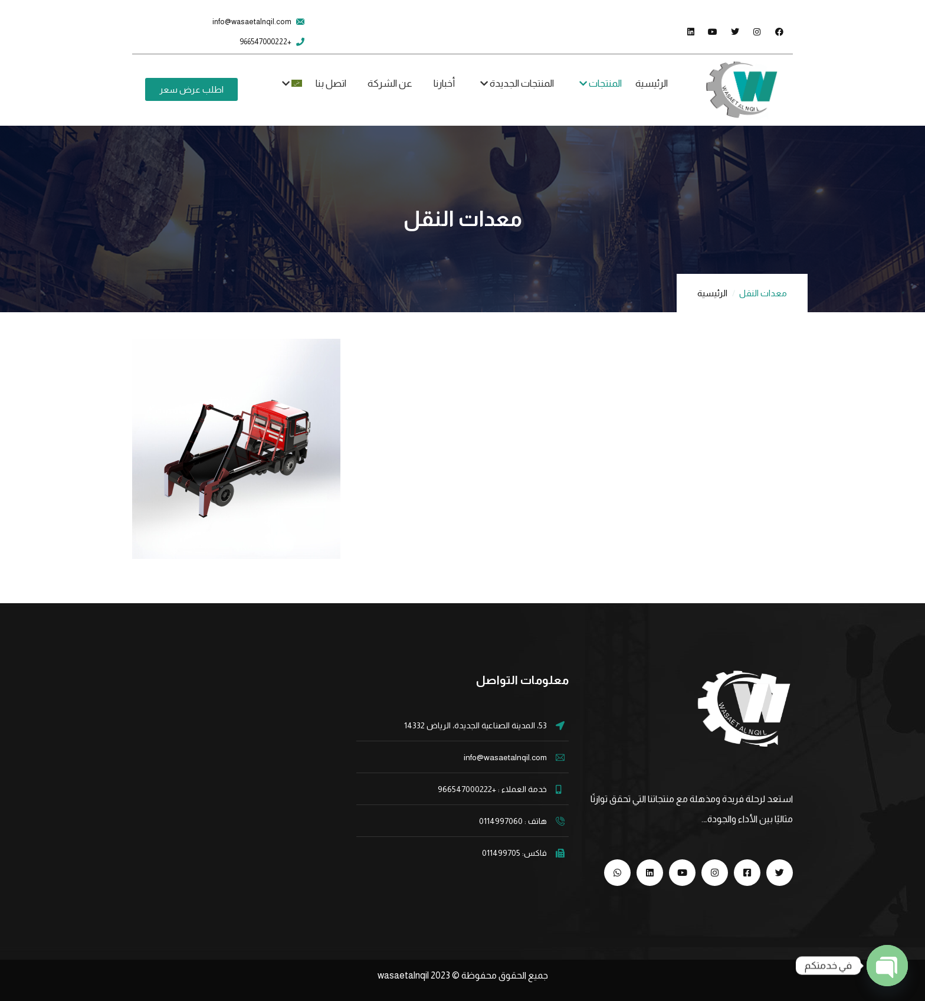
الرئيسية (712, 293)
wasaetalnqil (415, 975)
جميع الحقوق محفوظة (504, 975)
